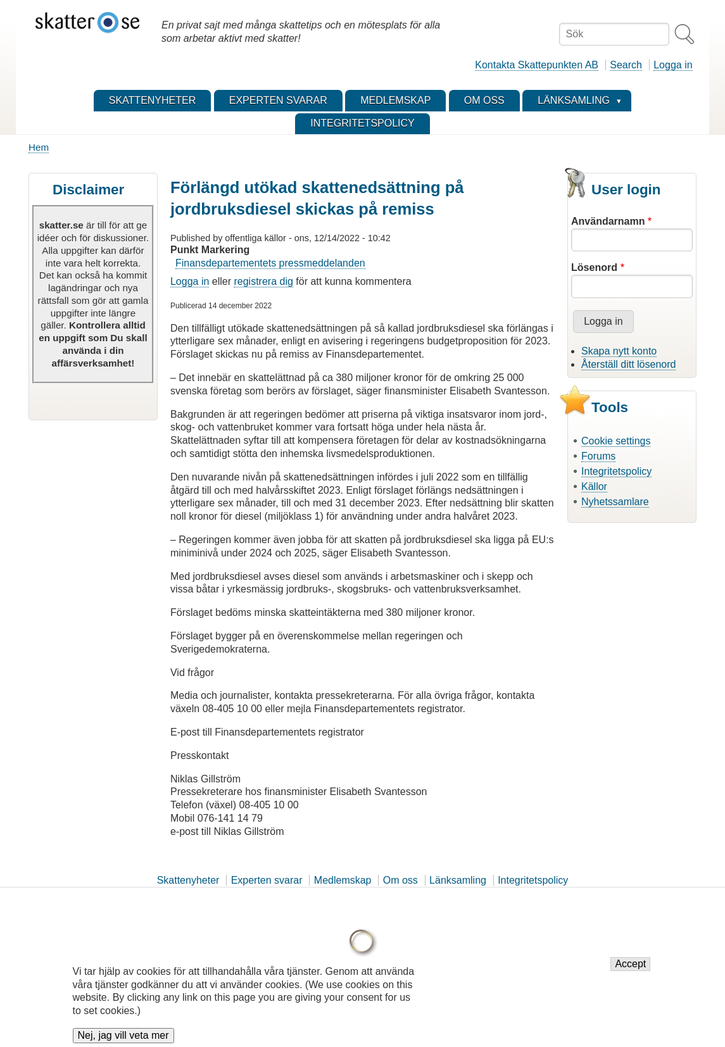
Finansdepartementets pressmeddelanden (270, 263)
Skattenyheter (188, 880)
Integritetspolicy (616, 471)
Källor (594, 486)
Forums (598, 456)
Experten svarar (267, 880)
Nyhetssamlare (615, 501)
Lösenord (594, 267)
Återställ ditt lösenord (628, 364)
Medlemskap (343, 880)
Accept (630, 972)
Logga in (672, 65)
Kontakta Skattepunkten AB (536, 65)
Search (626, 65)
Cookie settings (615, 441)
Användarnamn (608, 221)
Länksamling (457, 880)
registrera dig (263, 281)
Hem (38, 147)
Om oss (400, 880)
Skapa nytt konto (619, 351)
